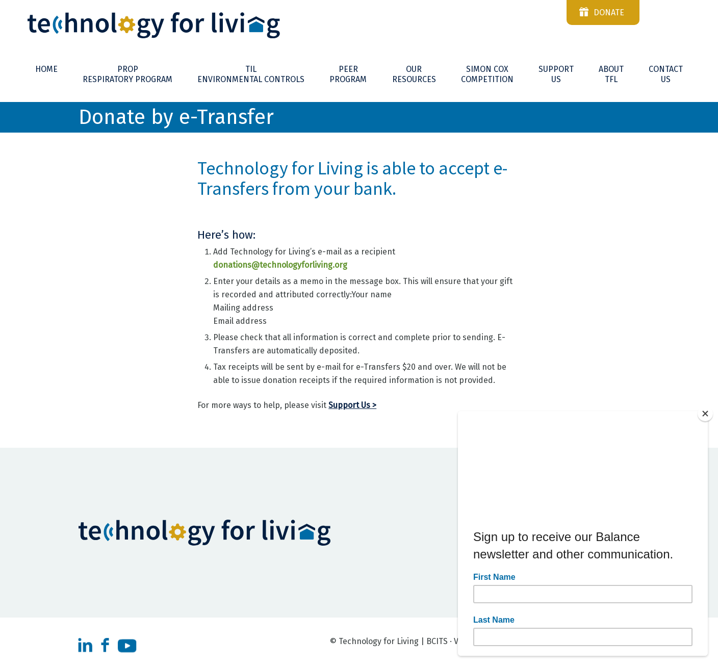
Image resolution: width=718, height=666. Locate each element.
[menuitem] (46, 69)
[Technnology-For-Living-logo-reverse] (359, 25)
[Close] (705, 413)
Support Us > (352, 405)
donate (609, 12)
